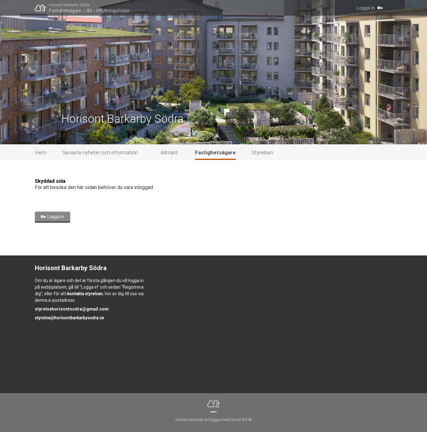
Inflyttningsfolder (112, 10)
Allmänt (169, 152)
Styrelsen (262, 152)
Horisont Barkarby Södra (69, 5)
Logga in (365, 8)
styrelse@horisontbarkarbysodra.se (69, 317)
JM (89, 10)
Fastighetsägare (65, 10)
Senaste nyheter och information (100, 152)
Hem (40, 152)
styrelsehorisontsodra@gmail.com (72, 308)
